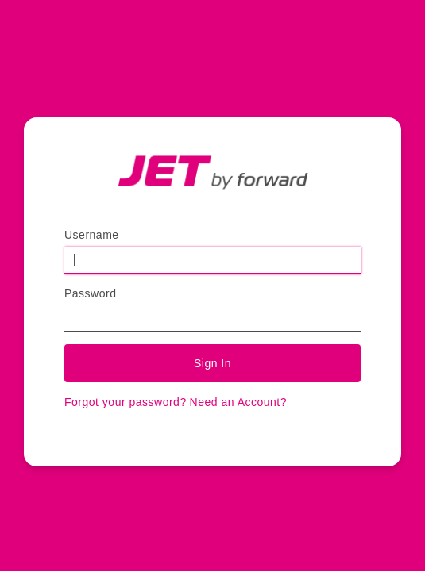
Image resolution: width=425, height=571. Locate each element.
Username (91, 234)
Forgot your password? (125, 402)
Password (90, 293)
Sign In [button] (212, 363)
